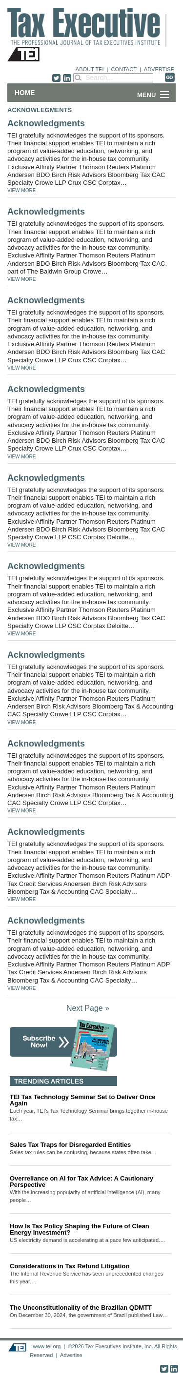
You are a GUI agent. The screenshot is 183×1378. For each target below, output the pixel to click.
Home (25, 93)
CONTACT (124, 69)
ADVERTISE (159, 69)
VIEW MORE (21, 190)
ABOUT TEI (90, 69)
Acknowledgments (46, 123)
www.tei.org (47, 1346)
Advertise (71, 1355)
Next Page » (87, 1008)
